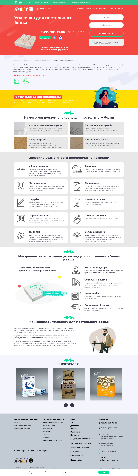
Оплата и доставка (99, 8)
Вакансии (75, 432)
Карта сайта (76, 460)
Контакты (119, 8)
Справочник (75, 451)
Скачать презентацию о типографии (31, 451)
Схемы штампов (76, 455)
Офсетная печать (49, 425)
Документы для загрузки (80, 443)
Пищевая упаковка (22, 428)
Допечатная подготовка (52, 440)
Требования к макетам (79, 447)
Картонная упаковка (22, 425)
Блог (72, 420)
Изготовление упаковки (26, 419)
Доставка (74, 426)
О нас (111, 8)
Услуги (88, 8)
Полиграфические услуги (52, 422)
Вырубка (46, 431)
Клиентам (75, 435)
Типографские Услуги (53, 419)
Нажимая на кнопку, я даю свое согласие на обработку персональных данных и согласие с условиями (108, 42)
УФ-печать (46, 434)
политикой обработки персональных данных (69, 473)
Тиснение (46, 437)
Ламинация (47, 428)
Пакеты (17, 422)
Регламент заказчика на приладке (80, 438)
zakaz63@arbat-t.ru (41, 2)
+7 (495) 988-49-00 (59, 2)
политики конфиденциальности (102, 43)
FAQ (72, 423)
